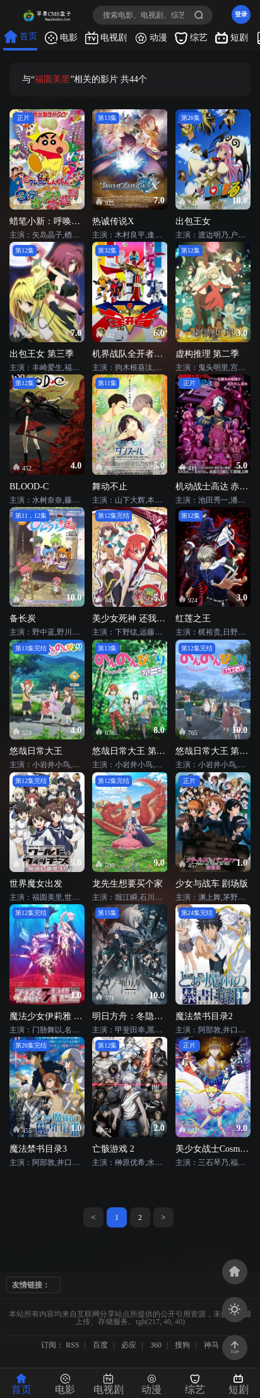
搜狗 (182, 1345)
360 (156, 1345)
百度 (100, 1345)
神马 (211, 1345)
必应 (128, 1345)
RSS (72, 1345)
